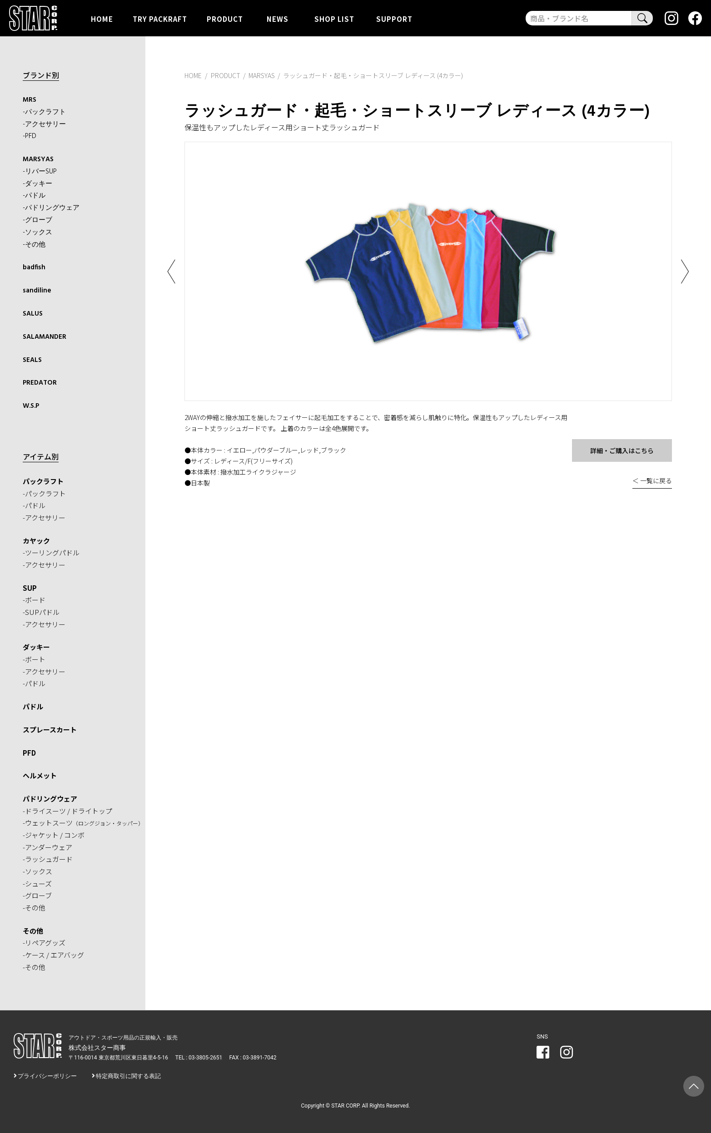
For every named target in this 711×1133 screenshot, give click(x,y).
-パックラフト (44, 112)
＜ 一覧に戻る (652, 480)
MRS (29, 99)
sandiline (37, 290)
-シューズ (37, 882)
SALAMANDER (44, 336)
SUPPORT (394, 18)
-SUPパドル (41, 611)
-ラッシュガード (48, 858)
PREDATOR (40, 382)
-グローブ (37, 219)
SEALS (32, 359)
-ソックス (37, 232)
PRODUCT (225, 18)
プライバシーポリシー (47, 1075)
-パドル (34, 195)
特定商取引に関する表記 (128, 1075)
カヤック (36, 539)
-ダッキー (37, 183)
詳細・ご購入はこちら (622, 450)
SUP (30, 587)
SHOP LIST (334, 18)
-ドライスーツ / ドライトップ (67, 810)
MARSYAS (38, 159)
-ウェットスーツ (83, 822)
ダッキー (36, 646)
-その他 (34, 244)
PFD (29, 752)
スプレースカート (50, 728)
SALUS (33, 313)
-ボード (34, 599)
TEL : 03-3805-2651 (198, 1057)
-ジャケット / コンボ (54, 834)
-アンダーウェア (47, 846)
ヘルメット (40, 774)
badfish (34, 267)
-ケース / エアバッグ (53, 954)
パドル (33, 705)
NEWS (277, 18)
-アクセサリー (44, 124)
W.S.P (31, 405)
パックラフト (43, 480)
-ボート (34, 658)
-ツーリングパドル (51, 552)
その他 (33, 930)
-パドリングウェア (51, 208)
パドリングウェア (50, 797)
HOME (102, 18)
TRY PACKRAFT (160, 18)
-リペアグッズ (44, 942)
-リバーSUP (40, 171)
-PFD (29, 136)
